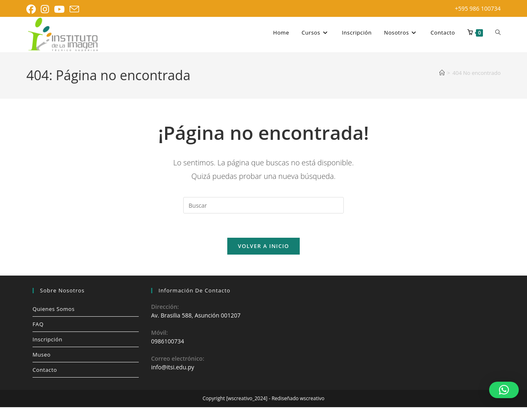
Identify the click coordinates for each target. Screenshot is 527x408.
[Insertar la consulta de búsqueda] (263, 205)
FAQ (38, 325)
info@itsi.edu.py (172, 368)
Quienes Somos (54, 309)
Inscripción (47, 340)
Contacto (45, 370)
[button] (504, 390)
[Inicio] (442, 72)
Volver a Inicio (263, 246)
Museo (42, 355)
